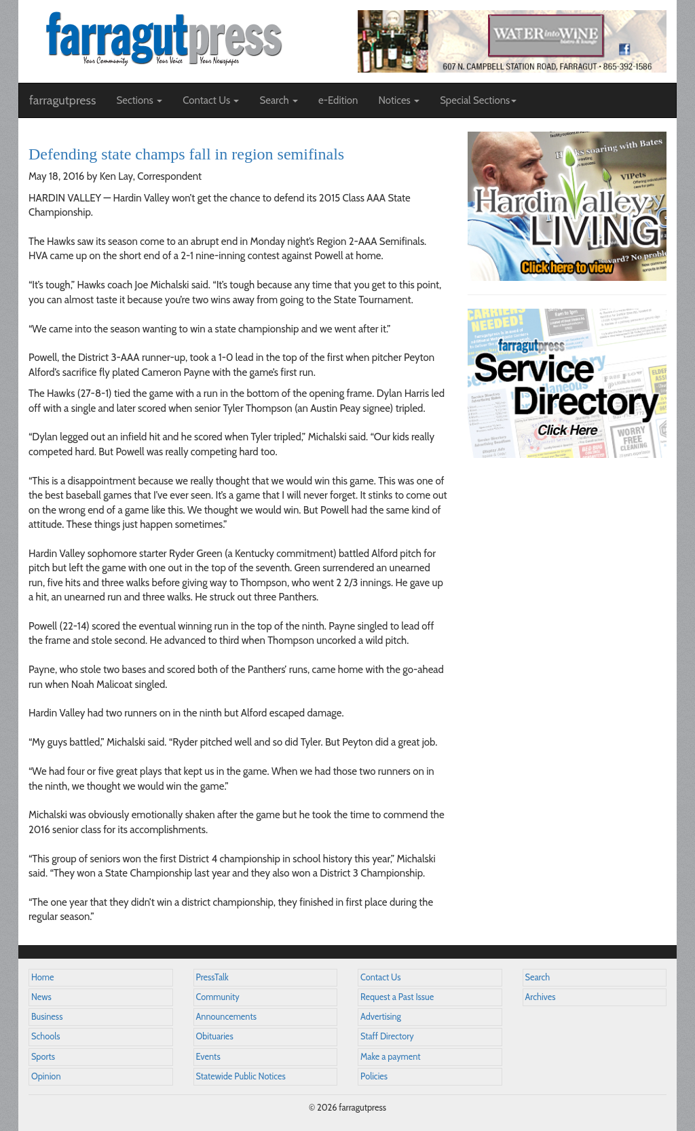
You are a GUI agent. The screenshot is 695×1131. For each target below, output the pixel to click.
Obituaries (214, 1036)
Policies (374, 1076)
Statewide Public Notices (241, 1076)
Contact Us (380, 977)
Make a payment (390, 1057)
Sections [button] (139, 100)
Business (46, 1017)
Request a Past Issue (397, 997)
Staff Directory (387, 1036)
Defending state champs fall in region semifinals (186, 154)
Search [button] (278, 100)
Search (537, 977)
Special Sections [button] (478, 100)
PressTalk (212, 977)
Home (42, 977)
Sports (43, 1057)
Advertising (380, 1017)
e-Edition (338, 100)
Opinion (46, 1076)
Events (208, 1057)
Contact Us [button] (211, 100)
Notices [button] (398, 100)
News (41, 997)
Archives (540, 997)
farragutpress (62, 100)
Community (218, 997)
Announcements (226, 1017)
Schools (45, 1036)
